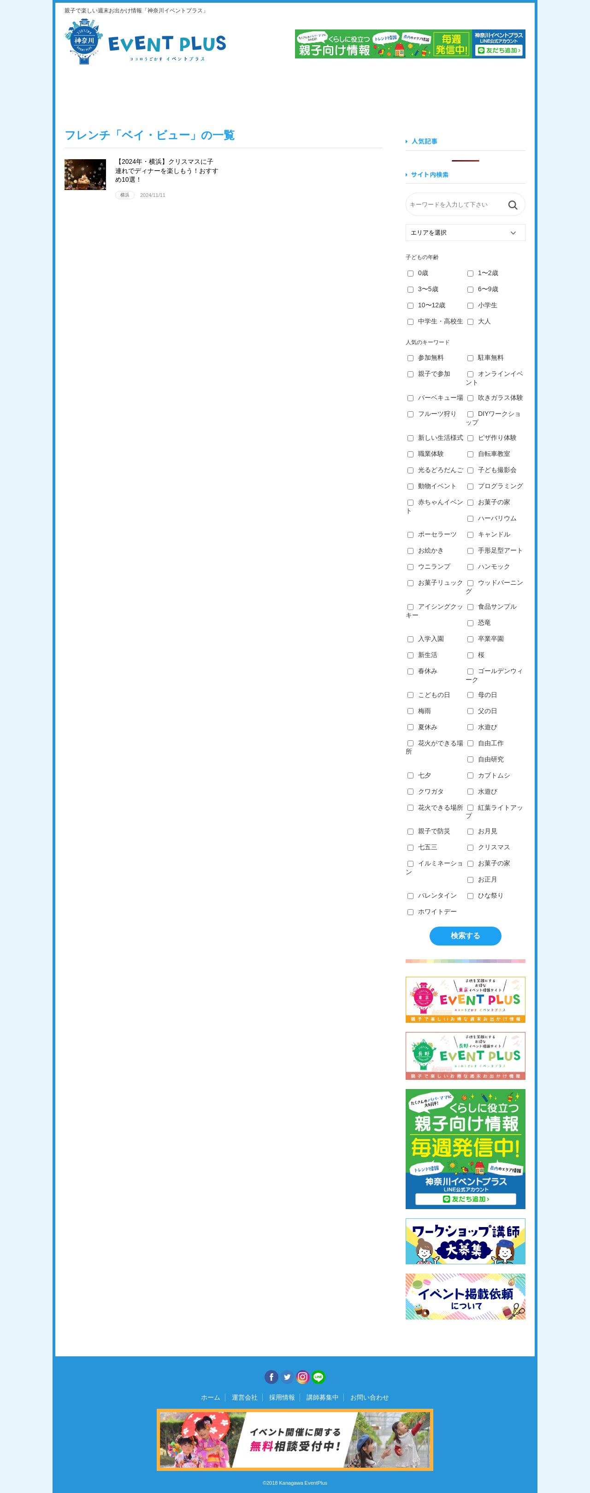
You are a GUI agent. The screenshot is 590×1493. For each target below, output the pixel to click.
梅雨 (419, 711)
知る (410, 91)
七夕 (419, 775)
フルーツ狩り (432, 413)
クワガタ (425, 791)
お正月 (482, 879)
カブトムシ (488, 775)
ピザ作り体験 (492, 437)
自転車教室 (488, 453)
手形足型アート (495, 550)
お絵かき (425, 550)
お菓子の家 (488, 502)
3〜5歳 (422, 289)
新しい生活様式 (435, 437)
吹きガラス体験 (495, 397)
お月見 (482, 831)
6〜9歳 (482, 289)
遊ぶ (488, 91)
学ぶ (254, 91)
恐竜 (479, 622)
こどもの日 (428, 694)
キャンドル (488, 534)
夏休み (422, 727)
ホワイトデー (432, 911)
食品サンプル (492, 606)
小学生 (482, 305)
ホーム (210, 1397)
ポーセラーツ (432, 534)
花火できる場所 (435, 807)
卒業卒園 (485, 638)
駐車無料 (485, 357)
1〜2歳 (482, 273)
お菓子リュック (435, 582)
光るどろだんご (435, 469)
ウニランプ (428, 566)
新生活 (422, 654)
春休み (422, 670)
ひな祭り (485, 895)
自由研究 (485, 759)
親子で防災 (428, 831)
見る (99, 91)
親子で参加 (428, 373)
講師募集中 (323, 1397)
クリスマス (488, 847)
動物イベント (432, 486)
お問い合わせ (369, 1397)
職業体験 (425, 453)
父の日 (482, 711)
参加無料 (425, 357)
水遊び (482, 727)
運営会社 (245, 1397)
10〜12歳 (426, 305)
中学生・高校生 (435, 321)
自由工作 (485, 743)
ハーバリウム (492, 518)
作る (332, 91)
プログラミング (495, 486)
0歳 (417, 273)
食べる (177, 91)
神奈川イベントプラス (145, 41)
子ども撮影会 (492, 469)
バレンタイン (432, 895)
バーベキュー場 (435, 397)
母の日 (482, 694)
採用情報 (282, 1397)
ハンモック (488, 566)
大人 (479, 321)
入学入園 (425, 638)
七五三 (422, 847)
